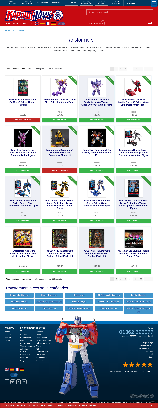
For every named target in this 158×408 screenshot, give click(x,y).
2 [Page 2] (116, 69)
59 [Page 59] (136, 69)
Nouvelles (27, 24)
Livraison (39, 332)
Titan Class (49, 308)
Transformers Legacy (79, 308)
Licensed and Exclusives (49, 302)
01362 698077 (136, 332)
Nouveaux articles (27, 340)
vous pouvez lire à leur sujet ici (40, 405)
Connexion (16, 24)
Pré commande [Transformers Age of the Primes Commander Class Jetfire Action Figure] (22, 271)
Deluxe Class (49, 295)
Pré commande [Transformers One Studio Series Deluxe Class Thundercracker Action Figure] (22, 221)
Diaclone (79, 295)
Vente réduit (56, 3)
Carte (151, 357)
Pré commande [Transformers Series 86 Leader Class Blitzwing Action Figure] (59, 120)
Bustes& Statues (116, 2)
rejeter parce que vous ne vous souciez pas (77, 405)
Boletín (23, 352)
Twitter (12, 381)
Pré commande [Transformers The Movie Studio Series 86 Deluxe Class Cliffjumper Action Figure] (133, 120)
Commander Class (19, 295)
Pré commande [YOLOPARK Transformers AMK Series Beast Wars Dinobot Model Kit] (96, 271)
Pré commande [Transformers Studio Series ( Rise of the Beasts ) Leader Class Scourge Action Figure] (133, 170)
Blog (22, 361)
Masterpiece (79, 302)
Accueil (6, 23)
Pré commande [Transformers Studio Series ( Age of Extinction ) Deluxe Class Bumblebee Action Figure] (59, 221)
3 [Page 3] (120, 69)
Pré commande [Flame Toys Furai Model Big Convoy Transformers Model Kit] (96, 170)
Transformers (72, 3)
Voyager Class (108, 308)
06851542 (44, 402)
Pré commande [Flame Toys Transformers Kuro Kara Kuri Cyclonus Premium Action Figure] (22, 170)
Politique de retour (43, 343)
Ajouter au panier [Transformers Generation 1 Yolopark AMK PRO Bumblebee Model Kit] (60, 170)
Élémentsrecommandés (27, 2)
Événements (25, 355)
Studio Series (19, 308)
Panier (7, 340)
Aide (38, 349)
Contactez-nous (9, 23)
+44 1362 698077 (129, 336)
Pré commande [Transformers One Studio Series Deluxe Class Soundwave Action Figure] (96, 221)
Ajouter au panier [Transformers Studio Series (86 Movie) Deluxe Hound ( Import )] (23, 120)
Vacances (40, 361)
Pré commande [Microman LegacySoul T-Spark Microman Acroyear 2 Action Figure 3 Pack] (133, 271)
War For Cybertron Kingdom (138, 310)
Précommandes (42, 3)
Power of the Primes (108, 302)
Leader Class (138, 295)
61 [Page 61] (146, 69)
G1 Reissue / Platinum (108, 295)
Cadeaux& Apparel (131, 2)
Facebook (7, 381)
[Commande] (19, 69)
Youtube (18, 381)
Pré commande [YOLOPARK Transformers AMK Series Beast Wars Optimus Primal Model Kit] (59, 271)
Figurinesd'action (101, 2)
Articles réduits (26, 343)
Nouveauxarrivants (12, 2)
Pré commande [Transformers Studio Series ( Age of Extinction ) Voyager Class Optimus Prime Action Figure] (133, 221)
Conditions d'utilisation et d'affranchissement (43, 337)
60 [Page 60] (141, 69)
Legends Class (19, 302)
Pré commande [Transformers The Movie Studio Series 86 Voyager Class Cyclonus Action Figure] (96, 120)
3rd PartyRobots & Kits (86, 2)
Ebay (24, 381)
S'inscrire (8, 338)
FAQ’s (38, 346)
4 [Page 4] (125, 69)
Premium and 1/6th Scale (138, 302)
